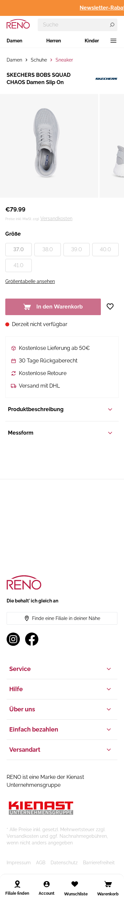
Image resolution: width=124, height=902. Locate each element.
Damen (14, 40)
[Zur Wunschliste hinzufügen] (112, 306)
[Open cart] (108, 884)
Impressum (19, 862)
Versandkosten (56, 218)
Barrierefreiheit (99, 862)
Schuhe (39, 60)
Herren (53, 40)
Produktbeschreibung (60, 409)
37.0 (18, 249)
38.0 (47, 249)
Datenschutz (64, 862)
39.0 (76, 249)
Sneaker (64, 60)
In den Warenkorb (53, 307)
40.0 (105, 249)
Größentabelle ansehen (30, 281)
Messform (60, 433)
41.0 (18, 265)
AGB (40, 862)
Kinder (92, 40)
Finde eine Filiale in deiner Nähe (62, 618)
